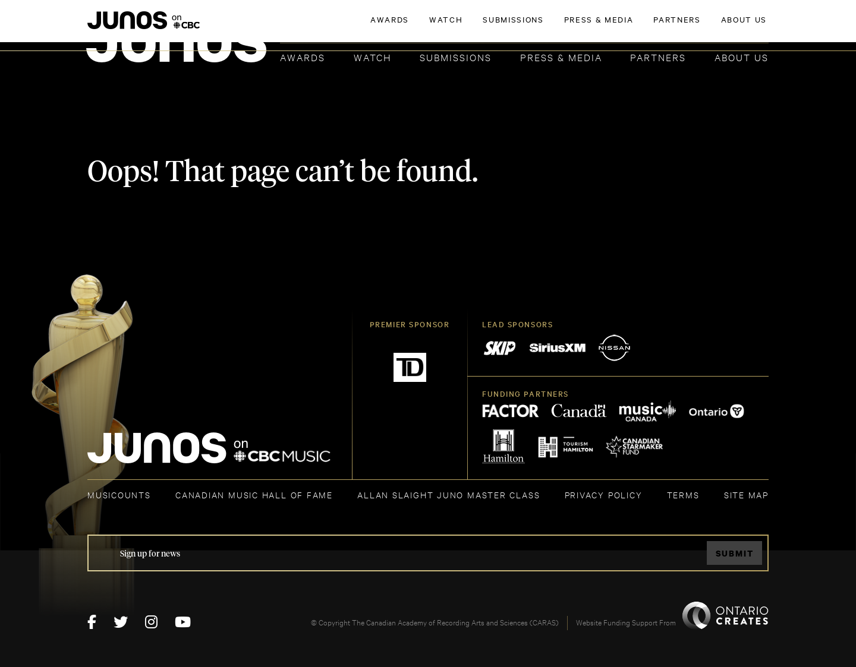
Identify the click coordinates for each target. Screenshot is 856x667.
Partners (658, 56)
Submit (735, 553)
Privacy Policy (604, 494)
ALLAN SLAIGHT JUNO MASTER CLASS (448, 494)
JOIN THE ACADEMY (603, 28)
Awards (302, 56)
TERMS (683, 494)
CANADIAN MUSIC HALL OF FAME (254, 494)
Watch (373, 56)
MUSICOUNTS (119, 494)
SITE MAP (746, 494)
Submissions (456, 56)
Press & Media (561, 56)
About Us (742, 56)
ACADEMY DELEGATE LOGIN (712, 28)
